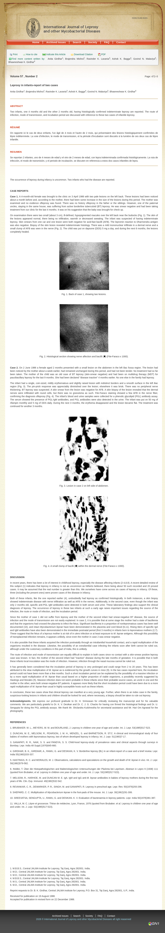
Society (92, 42)
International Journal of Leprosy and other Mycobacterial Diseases (63, 28)
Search (77, 42)
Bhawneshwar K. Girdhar (21, 62)
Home (35, 42)
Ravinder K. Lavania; (99, 58)
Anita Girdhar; (56, 58)
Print (15, 54)
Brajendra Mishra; (76, 58)
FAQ (106, 42)
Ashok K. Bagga (121, 58)
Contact (121, 42)
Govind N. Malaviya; (145, 58)
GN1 (153, 924)
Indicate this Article (56, 54)
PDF (103, 54)
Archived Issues (56, 42)
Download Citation (83, 54)
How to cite (31, 54)
